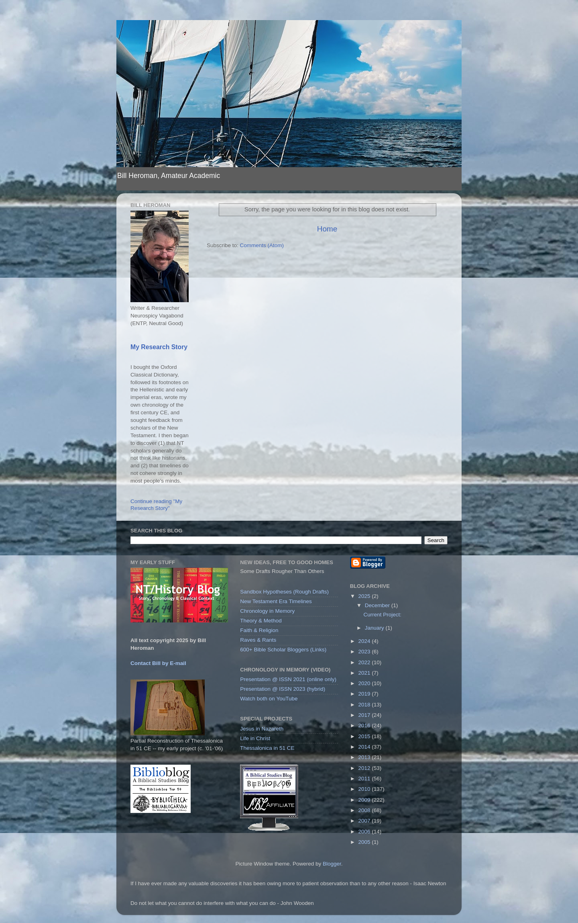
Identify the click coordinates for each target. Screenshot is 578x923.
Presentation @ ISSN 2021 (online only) (288, 679)
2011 (365, 779)
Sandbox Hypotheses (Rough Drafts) (284, 592)
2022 (365, 662)
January (375, 628)
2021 (365, 673)
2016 (365, 725)
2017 (365, 715)
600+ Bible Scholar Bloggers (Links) (283, 650)
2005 (365, 842)
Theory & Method (261, 621)
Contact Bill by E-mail (158, 663)
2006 (365, 832)
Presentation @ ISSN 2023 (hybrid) (282, 689)
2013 (365, 757)
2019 (365, 694)
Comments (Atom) (262, 245)
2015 (365, 736)
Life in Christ (255, 738)
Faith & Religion (259, 630)
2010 (365, 789)
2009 (365, 800)
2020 (365, 683)
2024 (365, 641)
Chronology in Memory (267, 611)
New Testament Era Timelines (275, 601)
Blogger (332, 864)
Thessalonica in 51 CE (267, 748)
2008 (365, 810)
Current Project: (382, 615)
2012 (365, 768)
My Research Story (158, 347)
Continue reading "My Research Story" (156, 504)
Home (327, 229)
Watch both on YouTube (268, 699)
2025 (365, 596)
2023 (365, 652)
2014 (365, 747)
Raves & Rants (258, 640)
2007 (365, 821)
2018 (365, 705)
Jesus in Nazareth (261, 729)
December (378, 605)
